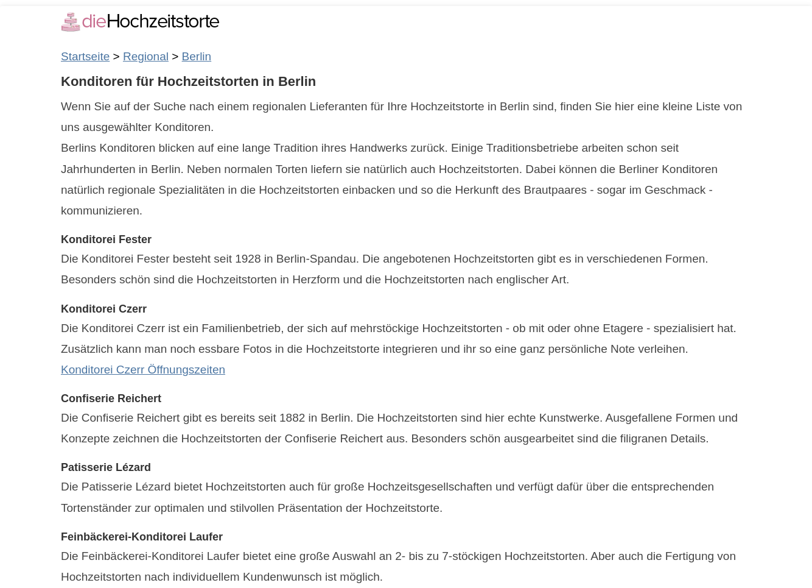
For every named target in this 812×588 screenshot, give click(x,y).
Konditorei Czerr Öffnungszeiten (143, 369)
